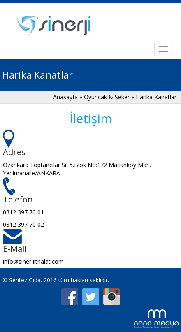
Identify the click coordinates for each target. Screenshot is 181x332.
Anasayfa (65, 97)
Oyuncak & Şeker (107, 97)
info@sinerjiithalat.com (33, 261)
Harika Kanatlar (156, 97)
